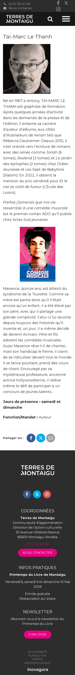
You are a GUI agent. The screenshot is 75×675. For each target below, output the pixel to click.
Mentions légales (37, 662)
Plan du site (37, 655)
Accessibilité (37, 651)
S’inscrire (37, 634)
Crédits (37, 659)
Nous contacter (17, 8)
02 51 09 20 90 (16, 4)
